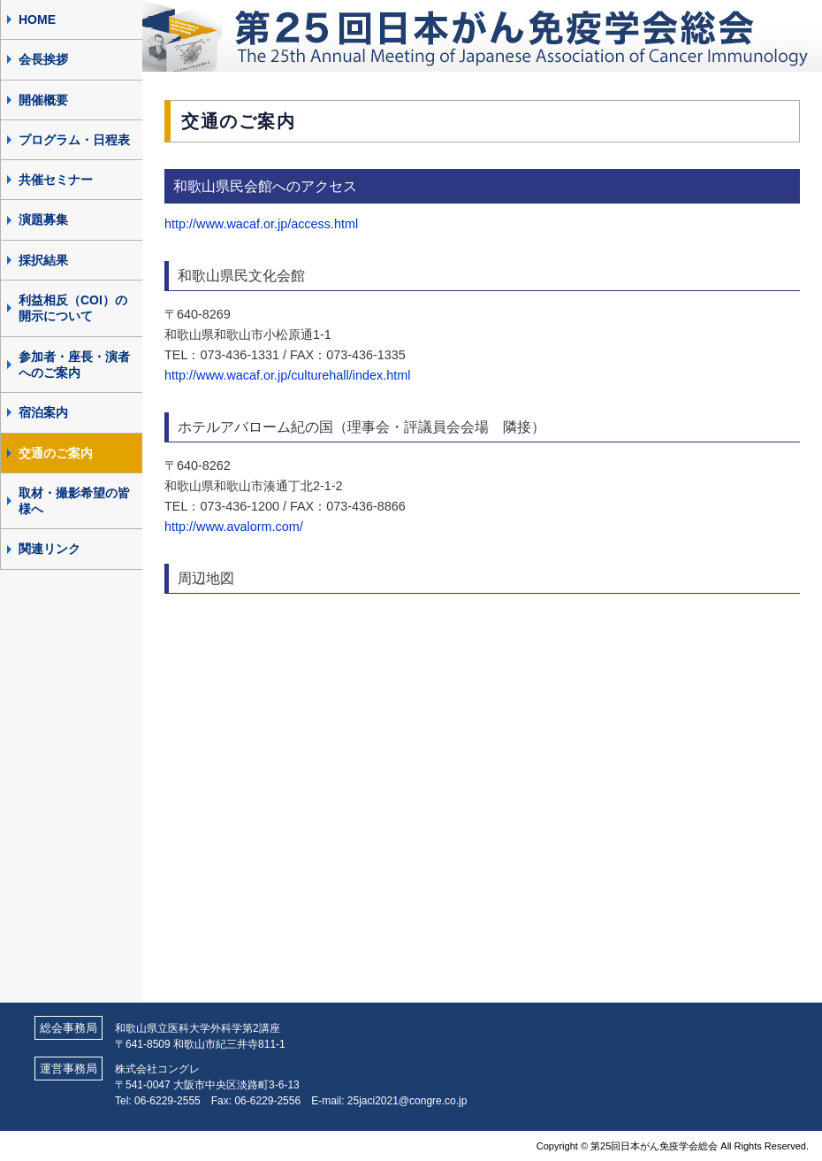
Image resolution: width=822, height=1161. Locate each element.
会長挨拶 (43, 59)
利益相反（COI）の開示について (73, 308)
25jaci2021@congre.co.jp (407, 1101)
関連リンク (49, 549)
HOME (37, 19)
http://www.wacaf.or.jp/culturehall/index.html (287, 375)
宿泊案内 (43, 412)
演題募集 (43, 219)
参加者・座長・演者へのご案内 (74, 365)
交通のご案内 (56, 453)
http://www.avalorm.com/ (233, 526)
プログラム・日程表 (74, 140)
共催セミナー (56, 180)
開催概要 (43, 100)
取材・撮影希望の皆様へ (74, 501)
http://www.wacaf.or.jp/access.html (261, 224)
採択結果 (43, 260)
